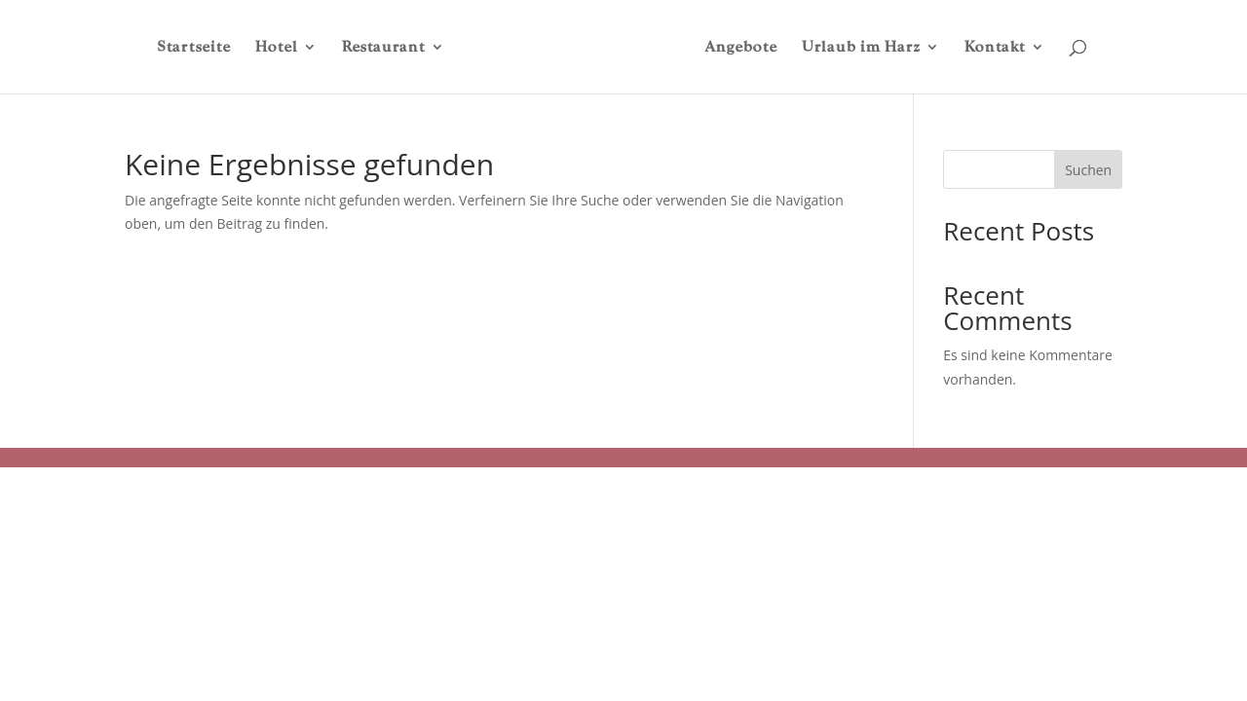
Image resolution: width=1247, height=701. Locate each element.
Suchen (1088, 170)
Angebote (740, 47)
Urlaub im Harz (861, 47)
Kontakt (995, 47)
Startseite (194, 47)
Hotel (276, 47)
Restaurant (384, 47)
